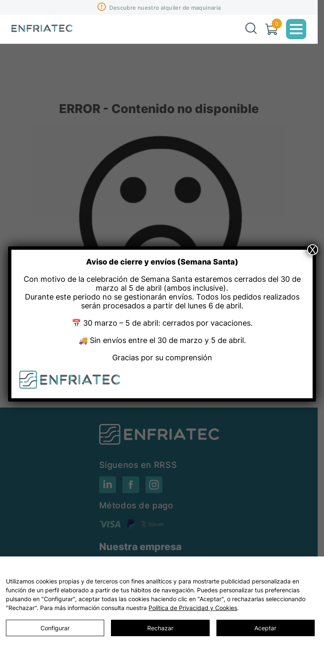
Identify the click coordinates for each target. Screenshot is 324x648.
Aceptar (265, 628)
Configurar (55, 628)
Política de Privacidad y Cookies (192, 607)
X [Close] (312, 249)
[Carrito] (271, 29)
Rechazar (160, 628)
